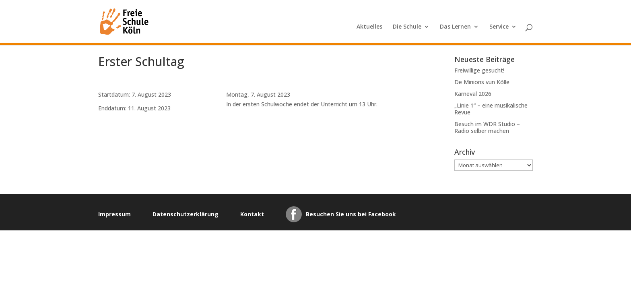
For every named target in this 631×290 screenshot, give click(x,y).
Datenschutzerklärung (186, 214)
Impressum (114, 214)
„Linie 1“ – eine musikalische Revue (491, 109)
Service (499, 27)
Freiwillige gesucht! (479, 70)
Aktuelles (369, 27)
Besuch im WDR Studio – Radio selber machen (487, 127)
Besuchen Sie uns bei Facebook (351, 214)
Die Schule (407, 27)
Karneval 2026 (472, 93)
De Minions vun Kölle (481, 82)
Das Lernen (455, 27)
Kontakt (252, 214)
